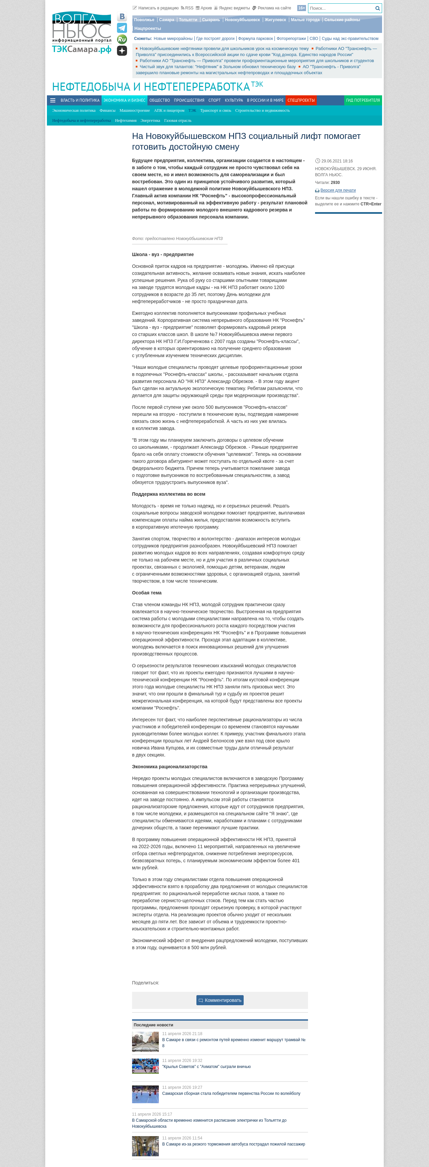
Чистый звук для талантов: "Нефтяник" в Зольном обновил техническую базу (218, 66)
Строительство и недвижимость (262, 110)
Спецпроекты (301, 100)
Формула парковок (255, 38)
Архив (204, 8)
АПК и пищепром (169, 110)
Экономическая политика (74, 110)
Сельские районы (342, 19)
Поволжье (144, 19)
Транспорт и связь (215, 110)
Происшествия (189, 100)
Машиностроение (135, 110)
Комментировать (220, 1000)
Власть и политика (80, 100)
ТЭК (257, 84)
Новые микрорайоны (173, 38)
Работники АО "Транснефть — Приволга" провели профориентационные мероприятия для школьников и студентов (257, 60)
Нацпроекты (147, 28)
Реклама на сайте (271, 8)
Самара (166, 19)
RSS (187, 8)
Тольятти (188, 19)
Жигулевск (275, 19)
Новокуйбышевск (242, 19)
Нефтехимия (125, 120)
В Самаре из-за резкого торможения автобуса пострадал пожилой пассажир (233, 1144)
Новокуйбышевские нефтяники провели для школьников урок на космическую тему (225, 48)
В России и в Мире (265, 100)
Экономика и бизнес (124, 100)
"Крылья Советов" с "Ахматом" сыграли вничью (206, 1066)
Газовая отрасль (177, 120)
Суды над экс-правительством (350, 38)
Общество (159, 100)
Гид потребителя (363, 100)
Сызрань (211, 19)
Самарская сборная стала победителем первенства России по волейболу (231, 1093)
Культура (234, 100)
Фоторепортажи (291, 38)
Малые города (305, 19)
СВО (314, 38)
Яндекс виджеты (232, 8)
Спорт (214, 100)
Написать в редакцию (155, 8)
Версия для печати (338, 190)
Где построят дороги (215, 38)
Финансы (107, 110)
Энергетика (150, 120)
